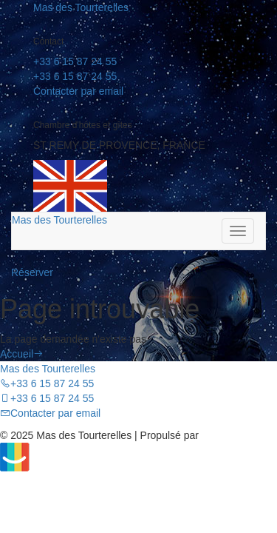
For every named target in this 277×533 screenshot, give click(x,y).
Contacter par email (78, 91)
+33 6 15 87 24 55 (75, 61)
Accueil (22, 354)
